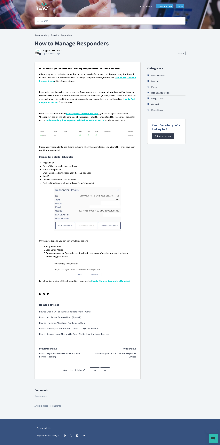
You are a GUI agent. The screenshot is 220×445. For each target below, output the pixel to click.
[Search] (110, 21)
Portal (54, 35)
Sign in (180, 6)
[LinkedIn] (48, 294)
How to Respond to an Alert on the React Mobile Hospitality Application (74, 334)
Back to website (44, 428)
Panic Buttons (156, 75)
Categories (146, 6)
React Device (155, 109)
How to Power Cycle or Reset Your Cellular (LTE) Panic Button (68, 328)
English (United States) (48, 435)
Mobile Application (158, 92)
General (153, 104)
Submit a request (164, 6)
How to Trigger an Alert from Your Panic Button (62, 322)
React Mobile (41, 35)
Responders (66, 35)
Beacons (153, 81)
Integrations (155, 98)
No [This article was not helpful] (105, 370)
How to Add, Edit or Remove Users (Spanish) (60, 317)
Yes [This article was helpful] (94, 370)
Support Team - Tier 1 (52, 50)
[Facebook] (40, 294)
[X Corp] (44, 294)
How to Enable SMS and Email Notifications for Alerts (65, 311)
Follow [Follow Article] (181, 53)
